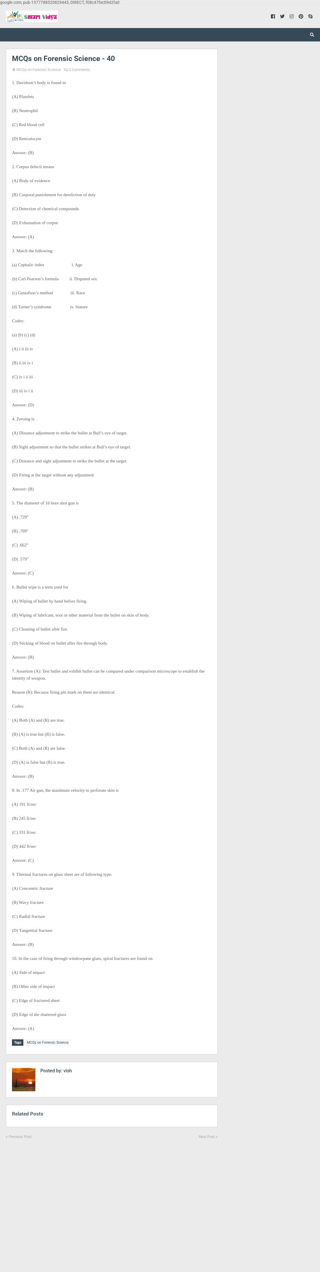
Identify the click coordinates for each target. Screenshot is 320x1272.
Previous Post (20, 1135)
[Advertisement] (112, 1201)
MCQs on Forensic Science (38, 69)
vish (67, 1069)
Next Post (207, 1135)
